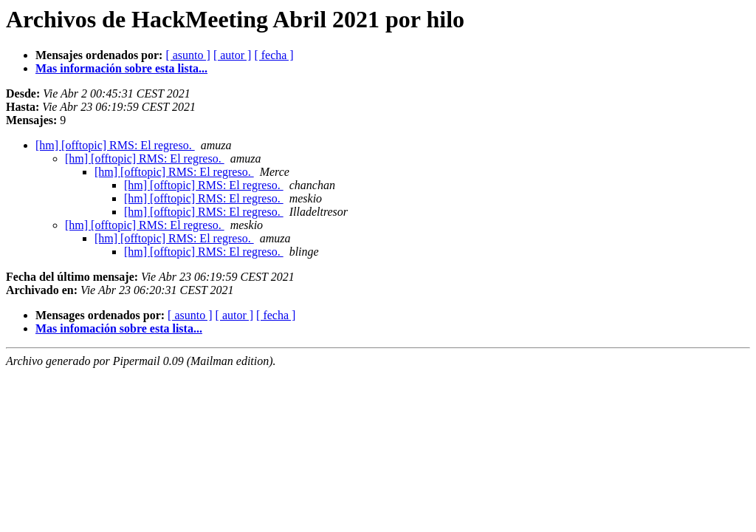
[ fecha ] (273, 55)
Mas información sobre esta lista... (121, 68)
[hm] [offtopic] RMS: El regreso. (115, 145)
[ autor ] (232, 55)
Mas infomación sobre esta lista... (118, 328)
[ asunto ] (187, 55)
